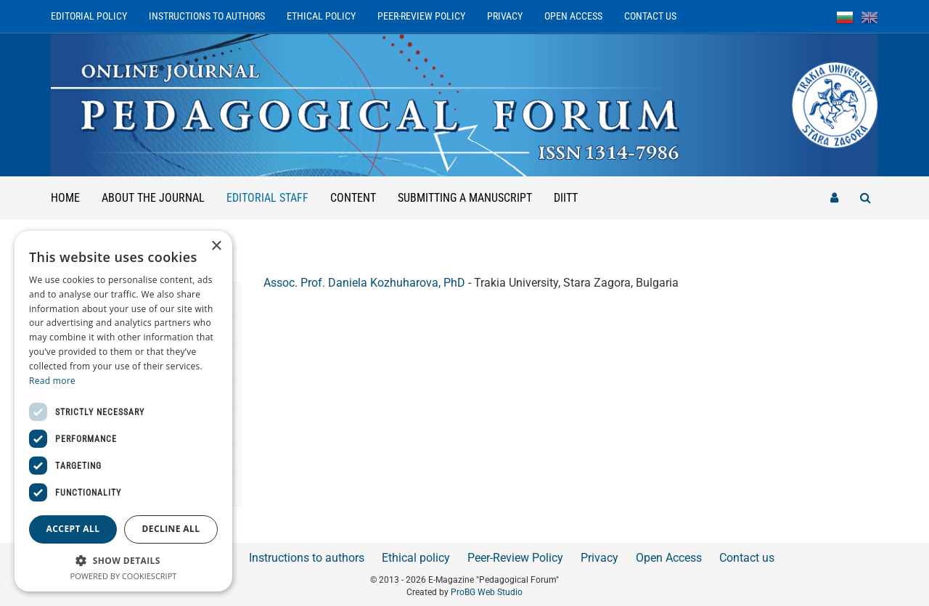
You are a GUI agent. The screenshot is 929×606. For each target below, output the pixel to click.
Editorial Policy (89, 16)
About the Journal (153, 198)
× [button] (215, 246)
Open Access (573, 16)
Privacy (505, 16)
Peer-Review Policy (421, 16)
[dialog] (123, 411)
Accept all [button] (73, 529)
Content (353, 198)
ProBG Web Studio (487, 592)
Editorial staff (272, 190)
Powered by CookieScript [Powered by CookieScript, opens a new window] (123, 575)
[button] (123, 560)
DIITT (566, 198)
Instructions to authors (207, 16)
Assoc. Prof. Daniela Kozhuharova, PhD (364, 283)
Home (65, 198)
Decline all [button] (171, 529)
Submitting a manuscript (465, 198)
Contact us (650, 16)
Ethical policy (321, 16)
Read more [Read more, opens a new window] (52, 380)
